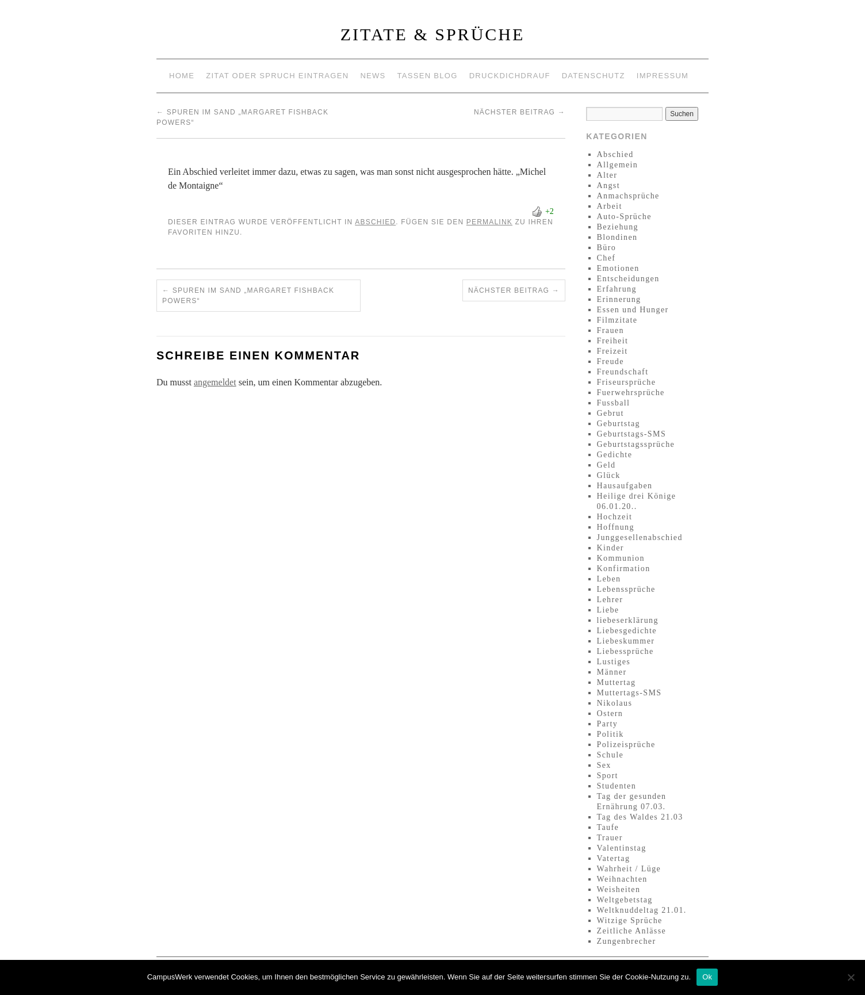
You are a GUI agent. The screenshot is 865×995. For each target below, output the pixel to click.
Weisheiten (619, 889)
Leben (609, 579)
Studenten (617, 786)
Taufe (608, 827)
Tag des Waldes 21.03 (640, 817)
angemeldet (215, 382)
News (372, 75)
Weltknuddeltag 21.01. (642, 910)
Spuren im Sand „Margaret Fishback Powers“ (248, 295)
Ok (707, 977)
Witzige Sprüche (630, 920)
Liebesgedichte (627, 630)
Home (181, 75)
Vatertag (613, 858)
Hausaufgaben (625, 485)
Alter (607, 175)
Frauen (610, 330)
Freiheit (613, 340)
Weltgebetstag (625, 900)
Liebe (608, 610)
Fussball (613, 403)
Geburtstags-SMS (632, 434)
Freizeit (612, 351)
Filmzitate (617, 320)
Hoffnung (615, 527)
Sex (604, 765)
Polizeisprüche (626, 744)
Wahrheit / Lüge (629, 868)
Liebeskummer (626, 641)
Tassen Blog (427, 75)
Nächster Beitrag (519, 112)
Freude (610, 361)
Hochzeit (615, 516)
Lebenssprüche (626, 589)
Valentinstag (621, 848)
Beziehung (617, 227)
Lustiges (614, 661)
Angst (608, 185)
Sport (607, 775)
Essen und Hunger (633, 309)
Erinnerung (619, 299)
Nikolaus (615, 703)
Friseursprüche (626, 382)
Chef (606, 258)
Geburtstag (618, 423)
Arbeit (609, 206)
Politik (610, 734)
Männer (612, 672)
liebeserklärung (628, 620)
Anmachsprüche (628, 196)
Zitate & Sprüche (432, 34)
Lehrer (610, 599)
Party (607, 724)
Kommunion (621, 558)
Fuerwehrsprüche (631, 392)
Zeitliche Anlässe (632, 931)
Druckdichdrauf (509, 75)
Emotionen (618, 268)
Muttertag (616, 682)
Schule (610, 755)
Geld (606, 465)
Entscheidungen (628, 278)
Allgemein (617, 164)
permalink (489, 222)
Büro (607, 247)
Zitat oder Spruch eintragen (277, 75)
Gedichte (615, 454)
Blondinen (617, 237)
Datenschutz (593, 75)
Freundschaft (623, 372)
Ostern (610, 713)
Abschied (375, 222)
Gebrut (610, 413)
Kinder (610, 548)
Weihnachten (622, 879)
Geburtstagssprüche (636, 444)
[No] (850, 977)
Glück (609, 475)
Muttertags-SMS (629, 692)
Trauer (610, 837)
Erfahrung (617, 289)
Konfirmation (623, 568)
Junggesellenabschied (640, 537)
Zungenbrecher (626, 941)
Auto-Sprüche (624, 216)
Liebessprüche (625, 651)
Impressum (662, 75)
